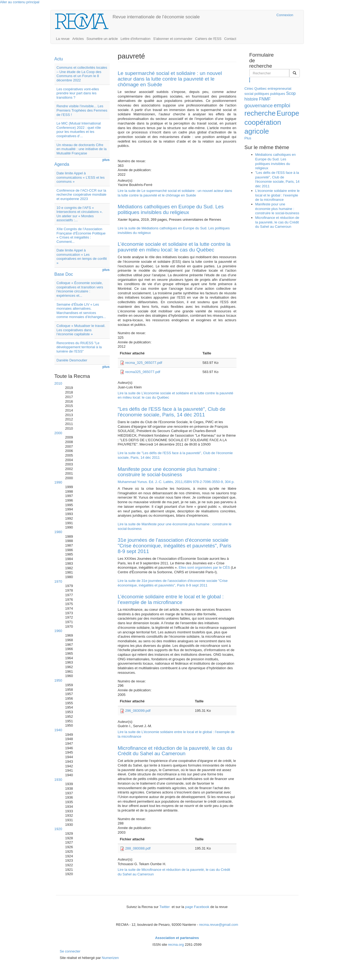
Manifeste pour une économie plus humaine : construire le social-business (169, 472)
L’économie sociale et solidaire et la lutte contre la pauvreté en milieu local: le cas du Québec (174, 247)
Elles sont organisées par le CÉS (204, 567)
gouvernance (259, 105)
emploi (282, 105)
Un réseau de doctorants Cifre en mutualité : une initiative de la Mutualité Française (82, 149)
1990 (58, 482)
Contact (230, 39)
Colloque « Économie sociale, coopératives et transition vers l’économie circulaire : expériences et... (80, 289)
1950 (58, 680)
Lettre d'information (135, 39)
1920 (58, 829)
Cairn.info (248, 15)
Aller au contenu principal (19, 2)
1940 (58, 730)
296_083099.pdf (137, 711)
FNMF (264, 99)
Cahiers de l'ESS (208, 39)
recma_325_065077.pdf (143, 363)
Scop (291, 93)
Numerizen (110, 958)
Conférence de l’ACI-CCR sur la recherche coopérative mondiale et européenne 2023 (81, 194)
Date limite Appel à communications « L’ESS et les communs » (81, 177)
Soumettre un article (102, 39)
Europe (288, 113)
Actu (58, 59)
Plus (248, 138)
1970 (58, 581)
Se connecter (70, 951)
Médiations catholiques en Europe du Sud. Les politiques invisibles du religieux (171, 209)
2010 (58, 383)
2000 (58, 433)
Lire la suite (175, 193)
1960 (58, 631)
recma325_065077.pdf (142, 372)
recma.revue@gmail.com (218, 925)
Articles (78, 39)
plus (106, 160)
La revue (63, 39)
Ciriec (249, 89)
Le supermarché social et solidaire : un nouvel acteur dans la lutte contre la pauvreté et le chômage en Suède (170, 78)
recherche (260, 113)
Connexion (284, 15)
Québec (260, 89)
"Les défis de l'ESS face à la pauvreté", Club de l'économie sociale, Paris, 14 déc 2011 (171, 411)
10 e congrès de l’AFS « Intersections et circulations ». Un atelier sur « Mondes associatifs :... (80, 214)
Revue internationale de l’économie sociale (156, 16)
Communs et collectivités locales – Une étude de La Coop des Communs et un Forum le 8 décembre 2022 (82, 73)
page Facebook (197, 907)
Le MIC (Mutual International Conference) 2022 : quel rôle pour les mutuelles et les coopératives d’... (79, 129)
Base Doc (63, 274)
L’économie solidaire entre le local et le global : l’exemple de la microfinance (171, 599)
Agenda (61, 164)
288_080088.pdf (137, 848)
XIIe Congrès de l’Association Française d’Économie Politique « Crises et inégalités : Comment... (81, 235)
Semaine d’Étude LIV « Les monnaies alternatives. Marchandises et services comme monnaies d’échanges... (81, 310)
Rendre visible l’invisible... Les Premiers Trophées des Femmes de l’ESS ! (82, 110)
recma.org (176, 945)
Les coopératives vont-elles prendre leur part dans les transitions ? (78, 93)
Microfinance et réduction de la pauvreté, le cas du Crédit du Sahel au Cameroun (175, 751)
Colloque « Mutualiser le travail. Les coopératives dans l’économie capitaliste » (81, 330)
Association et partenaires (177, 938)
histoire (251, 99)
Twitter (165, 907)
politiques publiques (269, 94)
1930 (58, 780)
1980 (58, 532)
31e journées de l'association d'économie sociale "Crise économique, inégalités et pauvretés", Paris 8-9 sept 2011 (174, 545)
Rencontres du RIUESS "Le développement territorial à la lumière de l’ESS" (79, 347)
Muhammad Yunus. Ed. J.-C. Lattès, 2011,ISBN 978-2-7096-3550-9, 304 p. (176, 482)
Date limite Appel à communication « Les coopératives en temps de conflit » (82, 256)
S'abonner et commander (173, 39)
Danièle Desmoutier (72, 360)
